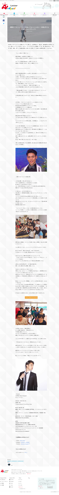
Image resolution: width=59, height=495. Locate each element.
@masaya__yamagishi (25, 442)
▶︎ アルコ (20, 479)
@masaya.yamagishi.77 (25, 443)
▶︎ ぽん (20, 481)
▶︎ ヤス (20, 483)
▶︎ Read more (29, 473)
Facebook (11, 479)
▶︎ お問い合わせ (2, 479)
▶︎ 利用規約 (2, 483)
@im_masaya (22, 440)
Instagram (11, 481)
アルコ (10, 465)
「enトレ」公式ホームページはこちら (31, 297)
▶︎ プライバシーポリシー (4, 481)
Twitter (11, 483)
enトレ (26, 452)
